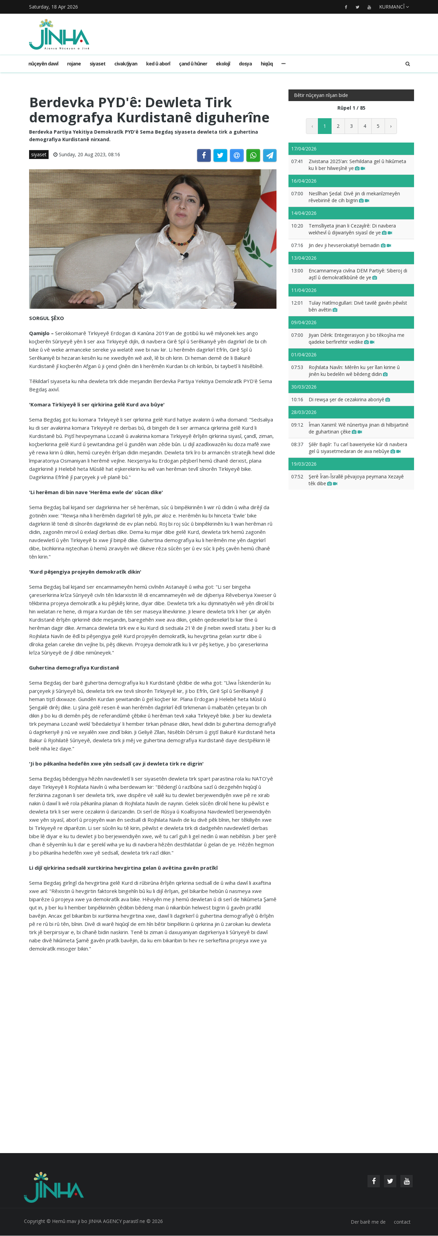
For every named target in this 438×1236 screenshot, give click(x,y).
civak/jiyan (125, 63)
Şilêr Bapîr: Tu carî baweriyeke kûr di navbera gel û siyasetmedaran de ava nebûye (358, 447)
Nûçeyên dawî (43, 63)
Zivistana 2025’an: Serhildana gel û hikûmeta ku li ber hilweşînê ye (357, 164)
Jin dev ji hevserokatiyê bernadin (350, 245)
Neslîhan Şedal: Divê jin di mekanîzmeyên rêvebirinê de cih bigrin (354, 197)
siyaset (97, 63)
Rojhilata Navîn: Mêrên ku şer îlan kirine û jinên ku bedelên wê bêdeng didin (354, 370)
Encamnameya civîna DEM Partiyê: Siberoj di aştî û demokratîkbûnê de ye (358, 274)
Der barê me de (368, 1222)
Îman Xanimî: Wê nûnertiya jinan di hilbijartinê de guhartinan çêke (359, 428)
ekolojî (223, 63)
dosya (245, 63)
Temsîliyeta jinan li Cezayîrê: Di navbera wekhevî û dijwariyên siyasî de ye (352, 229)
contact (402, 1222)
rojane (74, 63)
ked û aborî (158, 63)
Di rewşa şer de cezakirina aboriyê (349, 399)
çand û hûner (193, 63)
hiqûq (267, 63)
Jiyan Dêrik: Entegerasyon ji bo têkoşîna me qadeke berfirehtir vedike (356, 338)
